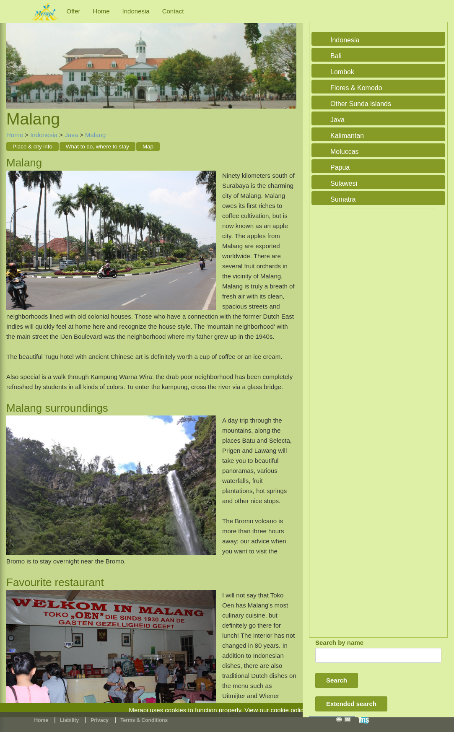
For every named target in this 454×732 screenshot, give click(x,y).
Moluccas (344, 151)
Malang (95, 134)
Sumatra (342, 199)
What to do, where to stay (97, 146)
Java (71, 134)
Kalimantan (347, 135)
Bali (336, 56)
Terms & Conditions (144, 720)
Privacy (100, 720)
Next (288, 56)
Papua (340, 167)
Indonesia (136, 11)
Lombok (342, 71)
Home (101, 11)
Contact (173, 11)
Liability (69, 720)
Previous (14, 56)
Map (148, 146)
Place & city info (32, 146)
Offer (73, 11)
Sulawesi (343, 183)
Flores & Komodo (356, 87)
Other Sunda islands (360, 103)
